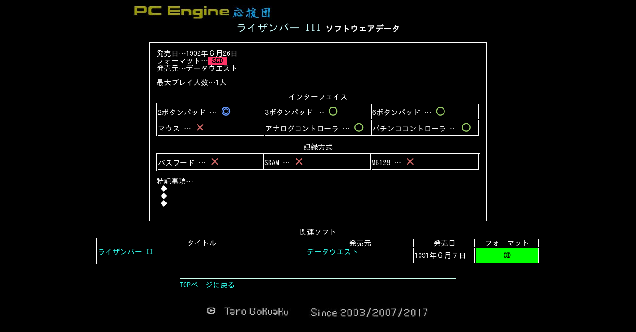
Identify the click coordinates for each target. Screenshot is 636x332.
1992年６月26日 (212, 53)
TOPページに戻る (207, 285)
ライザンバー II (125, 251)
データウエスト (212, 68)
